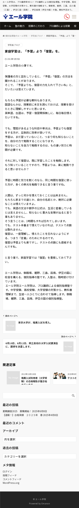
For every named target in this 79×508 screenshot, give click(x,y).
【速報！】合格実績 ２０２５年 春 (23, 415)
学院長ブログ (14, 45)
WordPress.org (11, 482)
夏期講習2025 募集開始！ (17, 411)
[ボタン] (67, 16)
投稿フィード (10, 475)
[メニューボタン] (74, 16)
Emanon (46, 503)
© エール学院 (39, 499)
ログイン (7, 471)
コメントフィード (12, 479)
